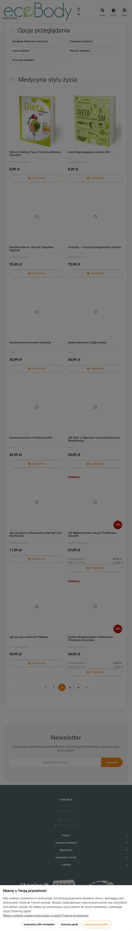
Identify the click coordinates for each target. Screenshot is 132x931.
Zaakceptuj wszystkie (96, 924)
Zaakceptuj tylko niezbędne (39, 924)
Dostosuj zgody (69, 924)
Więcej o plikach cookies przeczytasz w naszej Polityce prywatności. (46, 915)
